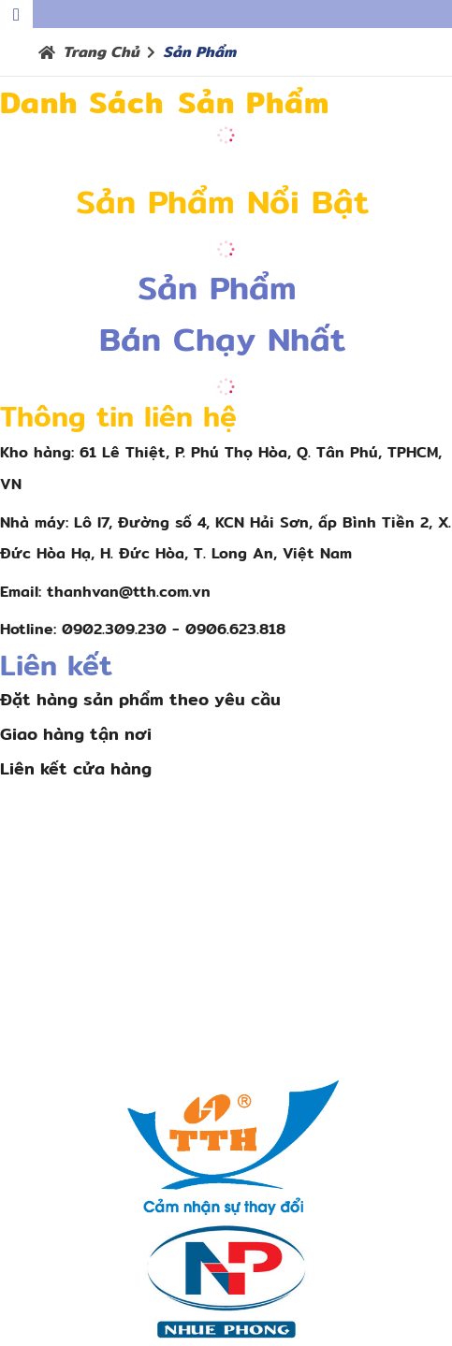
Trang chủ (101, 52)
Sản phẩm (199, 52)
